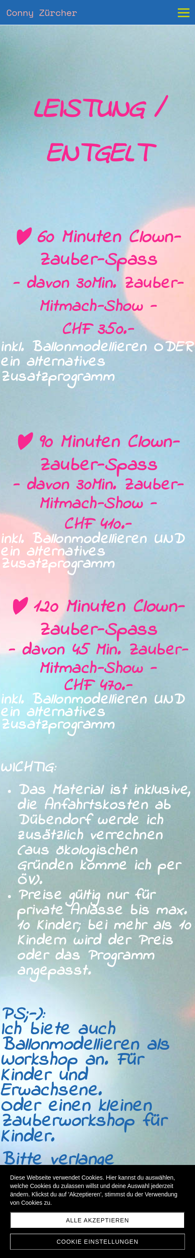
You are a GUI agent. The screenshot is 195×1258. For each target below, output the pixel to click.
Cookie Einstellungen (97, 1241)
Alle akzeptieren (97, 1220)
